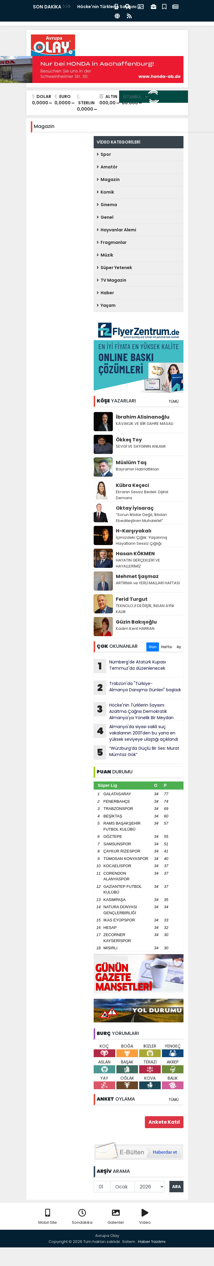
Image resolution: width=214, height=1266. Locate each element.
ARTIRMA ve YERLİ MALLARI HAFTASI (148, 583)
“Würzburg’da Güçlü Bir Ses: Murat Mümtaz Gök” (136, 752)
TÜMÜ (174, 401)
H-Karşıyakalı (133, 530)
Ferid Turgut (132, 599)
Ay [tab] (179, 646)
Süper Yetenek (114, 268)
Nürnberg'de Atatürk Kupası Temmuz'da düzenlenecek (130, 666)
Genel (105, 217)
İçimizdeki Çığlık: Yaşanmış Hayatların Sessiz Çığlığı (141, 540)
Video (145, 1217)
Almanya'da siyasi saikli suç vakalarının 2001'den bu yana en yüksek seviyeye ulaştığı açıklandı (136, 733)
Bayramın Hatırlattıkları (137, 469)
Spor (104, 154)
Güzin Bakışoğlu (136, 621)
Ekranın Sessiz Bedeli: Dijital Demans (142, 495)
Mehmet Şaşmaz (137, 576)
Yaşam (106, 305)
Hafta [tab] (166, 646)
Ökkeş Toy (129, 439)
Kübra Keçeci (132, 485)
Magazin (108, 179)
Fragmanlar (112, 242)
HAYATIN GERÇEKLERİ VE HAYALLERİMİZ (138, 563)
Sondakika (82, 1217)
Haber (105, 293)
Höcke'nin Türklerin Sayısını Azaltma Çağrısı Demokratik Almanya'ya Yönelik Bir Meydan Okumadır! (134, 711)
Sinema (107, 205)
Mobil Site (47, 1217)
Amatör (107, 167)
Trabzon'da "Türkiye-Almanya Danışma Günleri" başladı (137, 687)
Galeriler (115, 1217)
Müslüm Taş (131, 462)
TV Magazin (111, 280)
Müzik (105, 255)
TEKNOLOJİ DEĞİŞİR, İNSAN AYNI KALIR (145, 609)
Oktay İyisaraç (135, 508)
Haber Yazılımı (152, 1241)
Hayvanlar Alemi (116, 230)
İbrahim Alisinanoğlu (142, 417)
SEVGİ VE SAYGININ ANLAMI (141, 446)
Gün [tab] (153, 646)
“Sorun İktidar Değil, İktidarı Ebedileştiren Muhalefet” (141, 517)
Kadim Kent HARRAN (135, 628)
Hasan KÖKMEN (135, 553)
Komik (105, 192)
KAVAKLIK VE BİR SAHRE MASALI (144, 423)
